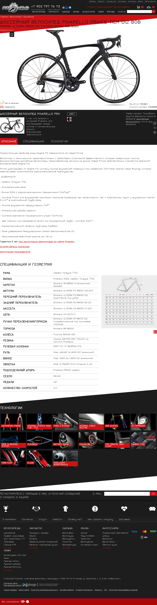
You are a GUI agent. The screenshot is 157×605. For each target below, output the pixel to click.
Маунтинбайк (87, 536)
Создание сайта (10, 584)
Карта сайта (24, 590)
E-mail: (97, 494)
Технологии (59, 142)
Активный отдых (89, 545)
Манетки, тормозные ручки (43, 545)
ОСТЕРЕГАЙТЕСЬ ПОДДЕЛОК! (15, 247)
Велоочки (107, 539)
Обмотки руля (109, 545)
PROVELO (15, 7)
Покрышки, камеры (38, 533)
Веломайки (68, 533)
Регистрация (150, 1)
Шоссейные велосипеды (137, 120)
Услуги (122, 12)
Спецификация (33, 142)
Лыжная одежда (12, 564)
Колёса (33, 539)
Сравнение (10, 107)
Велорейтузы (69, 545)
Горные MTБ (10, 545)
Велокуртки (68, 539)
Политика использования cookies (123, 590)
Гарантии (98, 590)
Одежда (66, 12)
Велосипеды (38, 12)
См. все (7, 548)
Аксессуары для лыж (15, 555)
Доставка (122, 1)
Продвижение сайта (12, 586)
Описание (8, 142)
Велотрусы (68, 536)
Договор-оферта (67, 590)
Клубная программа (84, 590)
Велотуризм (87, 542)
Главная (4, 17)
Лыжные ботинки (12, 567)
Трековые (9, 542)
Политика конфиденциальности (44, 590)
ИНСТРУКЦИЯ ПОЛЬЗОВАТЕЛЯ (15, 252)
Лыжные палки (11, 561)
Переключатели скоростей (43, 542)
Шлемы (105, 536)
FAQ (105, 590)
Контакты (132, 1)
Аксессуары (88, 12)
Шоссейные (29, 17)
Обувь (76, 12)
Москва (143, 104)
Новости (101, 1)
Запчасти (54, 12)
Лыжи (101, 12)
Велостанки (108, 542)
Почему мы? (111, 1)
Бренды (111, 12)
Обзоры (93, 1)
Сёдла (32, 536)
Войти (140, 1)
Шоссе (84, 533)
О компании (9, 519)
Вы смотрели (15, 601)
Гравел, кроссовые (14, 536)
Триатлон (67, 542)
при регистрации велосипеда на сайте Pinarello (46, 242)
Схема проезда (10, 590)
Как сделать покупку (100, 519)
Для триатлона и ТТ (14, 539)
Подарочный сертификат (115, 533)
